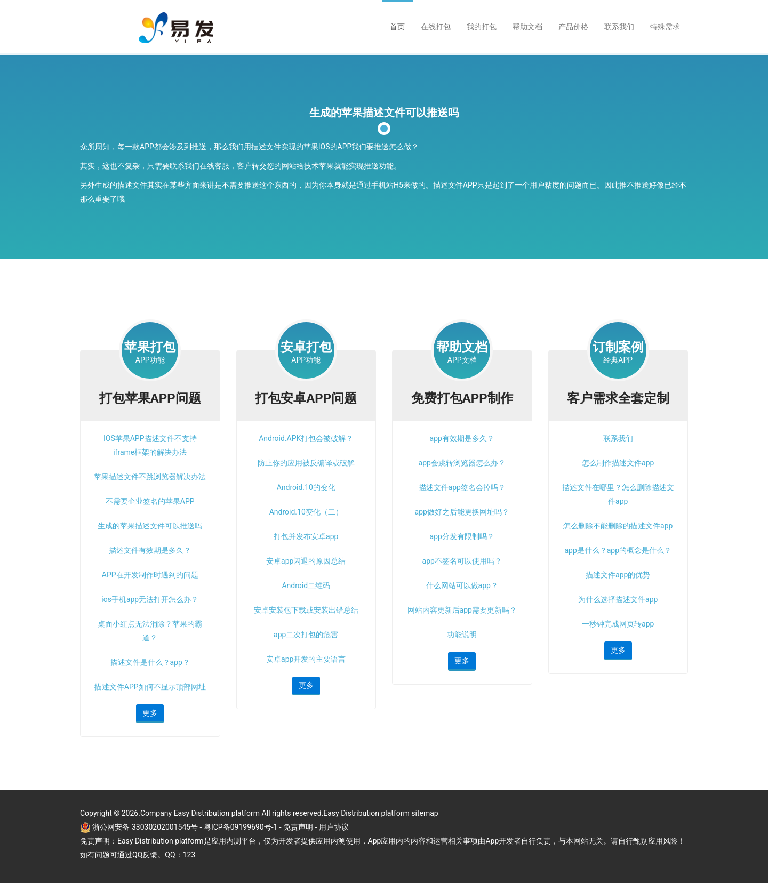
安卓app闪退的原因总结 (306, 561)
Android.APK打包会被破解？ (306, 438)
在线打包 (436, 26)
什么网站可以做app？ (462, 585)
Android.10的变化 (306, 487)
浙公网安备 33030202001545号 (145, 827)
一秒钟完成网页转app (618, 624)
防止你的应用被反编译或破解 (306, 463)
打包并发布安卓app (306, 536)
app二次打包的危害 (306, 634)
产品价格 (573, 26)
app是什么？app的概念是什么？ (617, 550)
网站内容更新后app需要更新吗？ (462, 610)
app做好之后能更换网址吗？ (462, 512)
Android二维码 (306, 585)
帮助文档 (527, 26)
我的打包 (482, 26)
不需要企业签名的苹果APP (150, 501)
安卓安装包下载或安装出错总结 (306, 610)
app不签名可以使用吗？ (462, 561)
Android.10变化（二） (306, 512)
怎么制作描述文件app (618, 463)
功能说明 (462, 634)
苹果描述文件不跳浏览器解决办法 (150, 476)
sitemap (424, 813)
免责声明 (298, 827)
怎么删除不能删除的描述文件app (618, 525)
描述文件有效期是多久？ (150, 550)
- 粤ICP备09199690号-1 (239, 827)
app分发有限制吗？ (462, 536)
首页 (397, 26)
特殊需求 (665, 26)
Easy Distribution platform (366, 813)
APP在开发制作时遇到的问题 (150, 575)
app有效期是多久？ (462, 438)
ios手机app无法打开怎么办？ (149, 599)
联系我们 (619, 26)
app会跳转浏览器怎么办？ (462, 463)
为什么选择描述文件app (618, 599)
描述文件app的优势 (618, 575)
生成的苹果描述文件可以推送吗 (150, 525)
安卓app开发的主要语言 (306, 659)
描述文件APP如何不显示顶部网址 (150, 687)
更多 (149, 713)
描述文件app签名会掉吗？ (462, 487)
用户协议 (334, 827)
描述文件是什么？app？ (150, 662)
